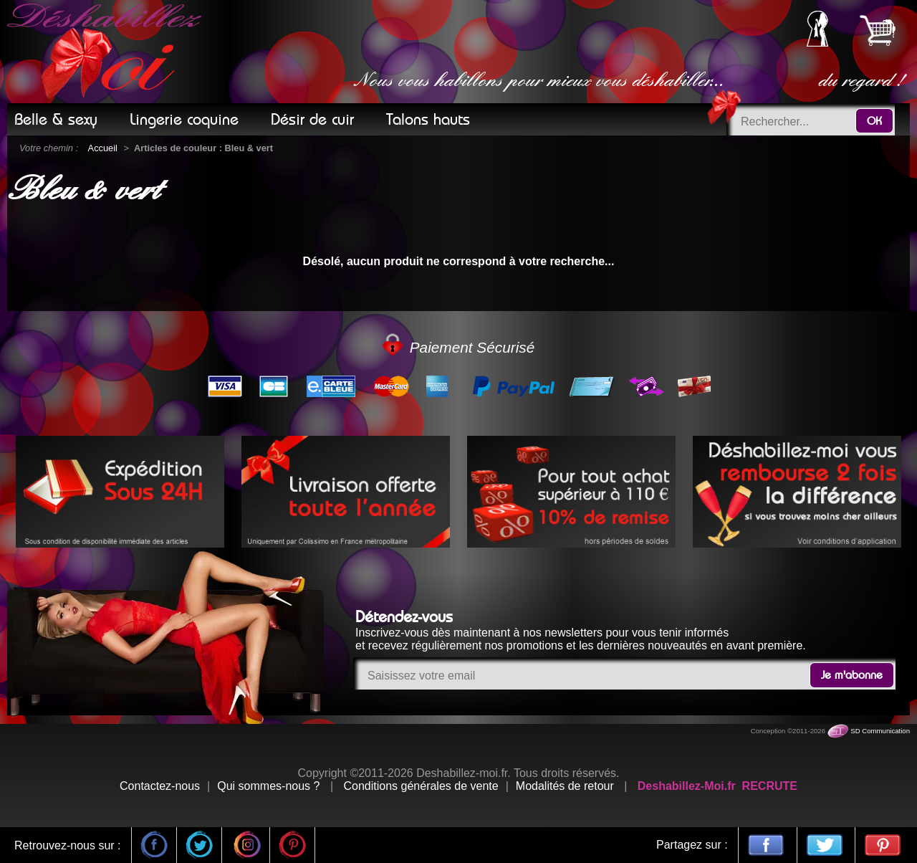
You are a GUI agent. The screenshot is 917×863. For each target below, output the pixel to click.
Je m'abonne (852, 675)
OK (874, 121)
